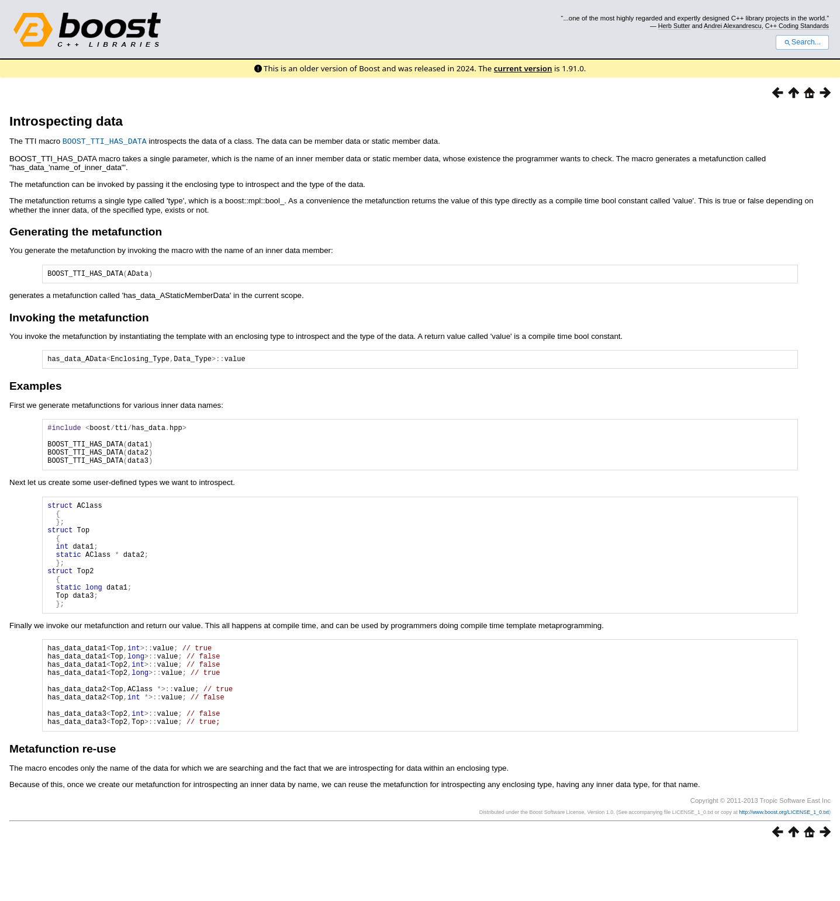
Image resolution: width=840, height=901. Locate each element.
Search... (802, 42)
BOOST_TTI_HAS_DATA (105, 141)
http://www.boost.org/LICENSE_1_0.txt (784, 864)
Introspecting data (66, 121)
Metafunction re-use (62, 801)
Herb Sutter (674, 25)
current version (523, 68)
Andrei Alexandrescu (733, 25)
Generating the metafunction (85, 231)
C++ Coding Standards (797, 25)
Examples (35, 389)
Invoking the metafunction (79, 319)
